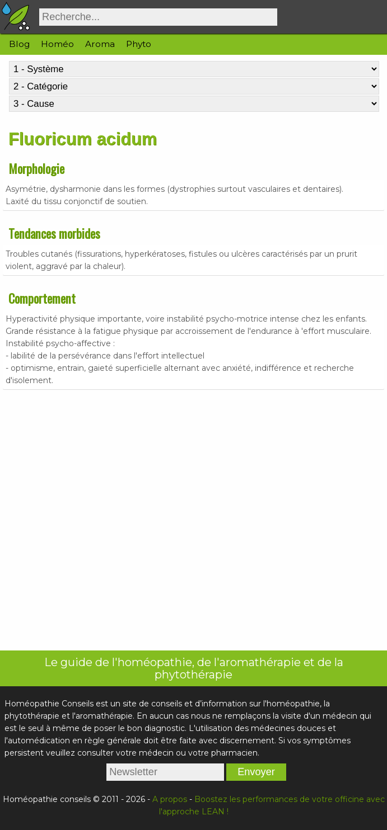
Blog (19, 44)
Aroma (100, 44)
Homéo (57, 44)
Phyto (138, 44)
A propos (169, 799)
